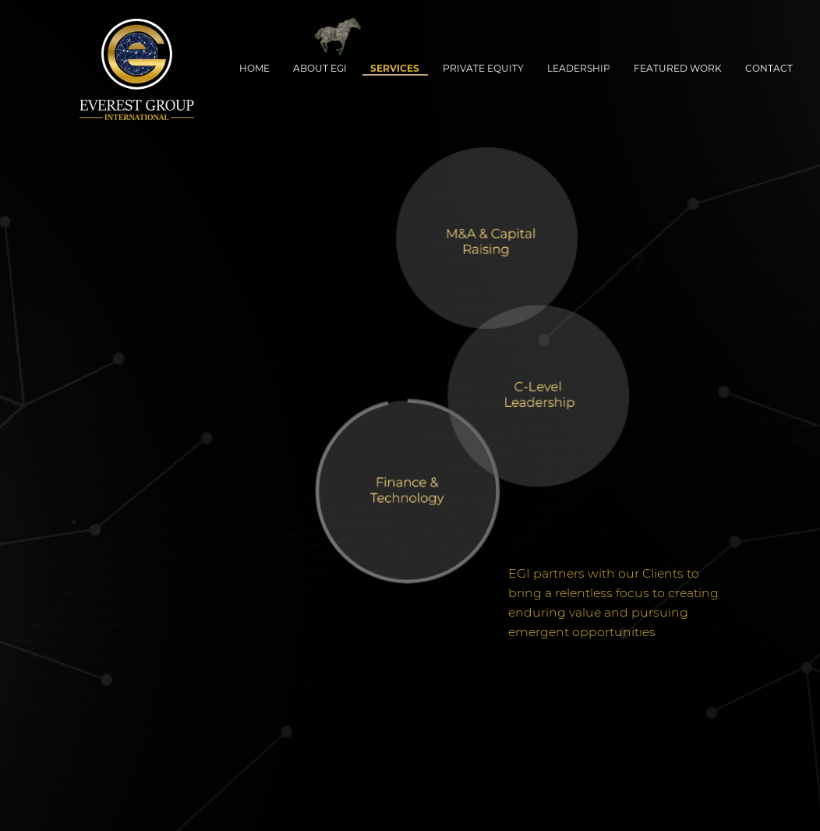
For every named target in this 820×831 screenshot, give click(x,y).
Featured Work (678, 68)
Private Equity (483, 68)
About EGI (320, 68)
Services (394, 68)
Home (254, 68)
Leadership (578, 68)
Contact (769, 68)
